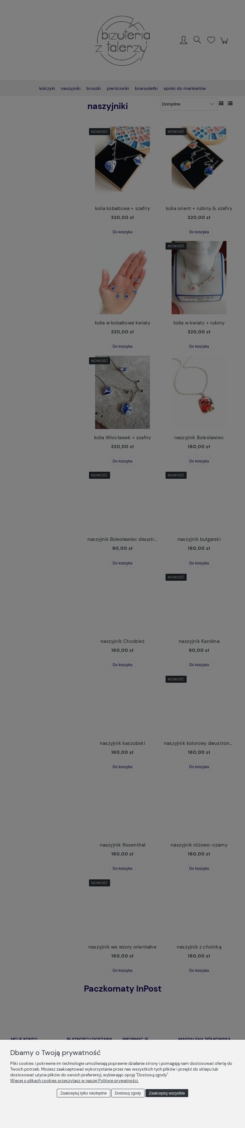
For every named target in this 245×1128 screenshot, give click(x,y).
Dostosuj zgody (128, 1093)
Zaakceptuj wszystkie (167, 1093)
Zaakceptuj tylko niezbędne (83, 1093)
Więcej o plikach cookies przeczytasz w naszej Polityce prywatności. (74, 1080)
